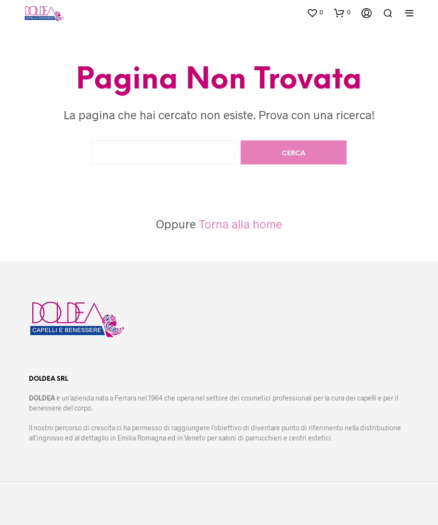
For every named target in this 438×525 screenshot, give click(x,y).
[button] (315, 12)
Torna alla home (240, 224)
